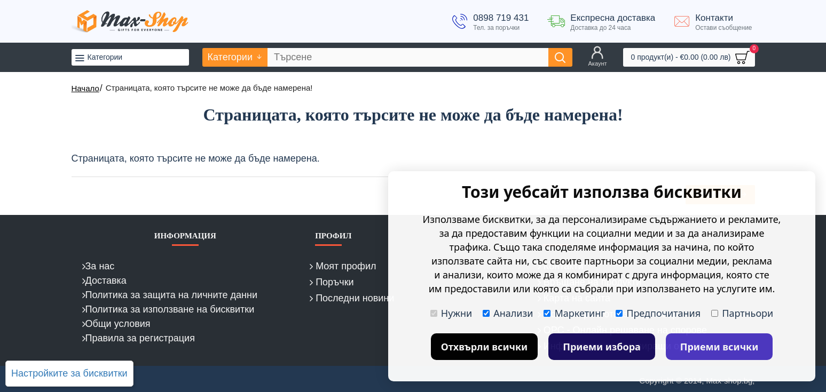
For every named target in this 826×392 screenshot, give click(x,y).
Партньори (742, 313)
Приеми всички (719, 346)
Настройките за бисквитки (69, 373)
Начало (85, 88)
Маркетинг (574, 313)
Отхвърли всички (484, 346)
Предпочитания (658, 313)
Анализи (508, 313)
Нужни (451, 313)
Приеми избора (602, 346)
